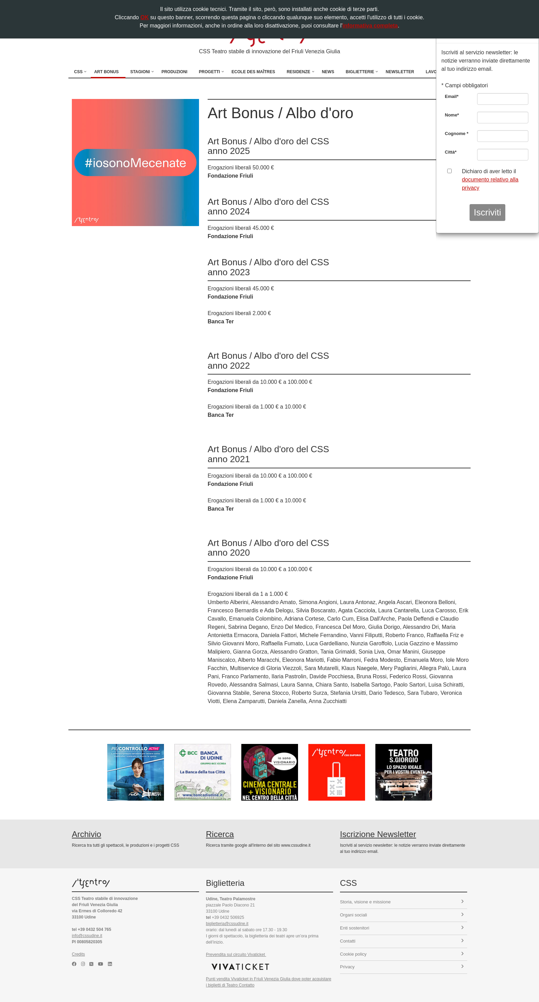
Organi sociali (402, 914)
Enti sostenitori (402, 928)
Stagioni (140, 71)
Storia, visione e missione (402, 901)
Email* (452, 96)
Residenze (298, 71)
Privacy (402, 966)
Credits (78, 954)
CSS (78, 71)
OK (144, 17)
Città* (450, 152)
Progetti (209, 71)
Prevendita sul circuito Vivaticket (236, 954)
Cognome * (457, 133)
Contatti (402, 941)
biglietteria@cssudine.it (227, 923)
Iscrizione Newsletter (378, 834)
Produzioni (174, 71)
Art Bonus (106, 71)
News (328, 71)
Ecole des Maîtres (253, 71)
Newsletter (400, 71)
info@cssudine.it (87, 935)
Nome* (452, 115)
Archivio (86, 834)
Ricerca (220, 834)
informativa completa (370, 26)
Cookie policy (402, 954)
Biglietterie (360, 71)
